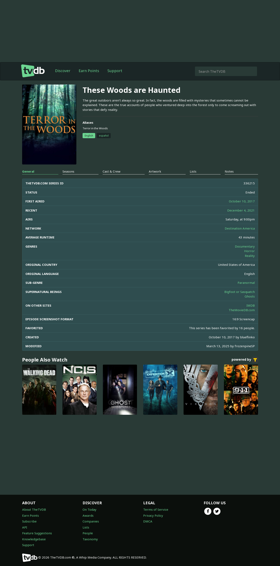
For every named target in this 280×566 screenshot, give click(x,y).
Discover (62, 70)
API (24, 527)
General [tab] (28, 171)
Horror (249, 251)
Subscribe (29, 521)
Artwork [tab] (155, 171)
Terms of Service (155, 509)
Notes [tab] (229, 171)
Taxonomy (90, 539)
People (88, 533)
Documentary (245, 246)
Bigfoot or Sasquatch (239, 292)
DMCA (147, 521)
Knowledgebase (34, 539)
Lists (86, 527)
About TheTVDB (34, 509)
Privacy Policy (153, 515)
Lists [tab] (193, 171)
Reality (250, 256)
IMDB (250, 305)
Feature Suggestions (37, 533)
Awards (88, 515)
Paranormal (246, 283)
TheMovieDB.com (242, 310)
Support (114, 70)
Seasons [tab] (68, 171)
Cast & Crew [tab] (111, 171)
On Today (89, 509)
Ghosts (250, 296)
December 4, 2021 (241, 210)
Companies (91, 521)
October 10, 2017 (242, 201)
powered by (245, 360)
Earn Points (89, 70)
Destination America (240, 228)
